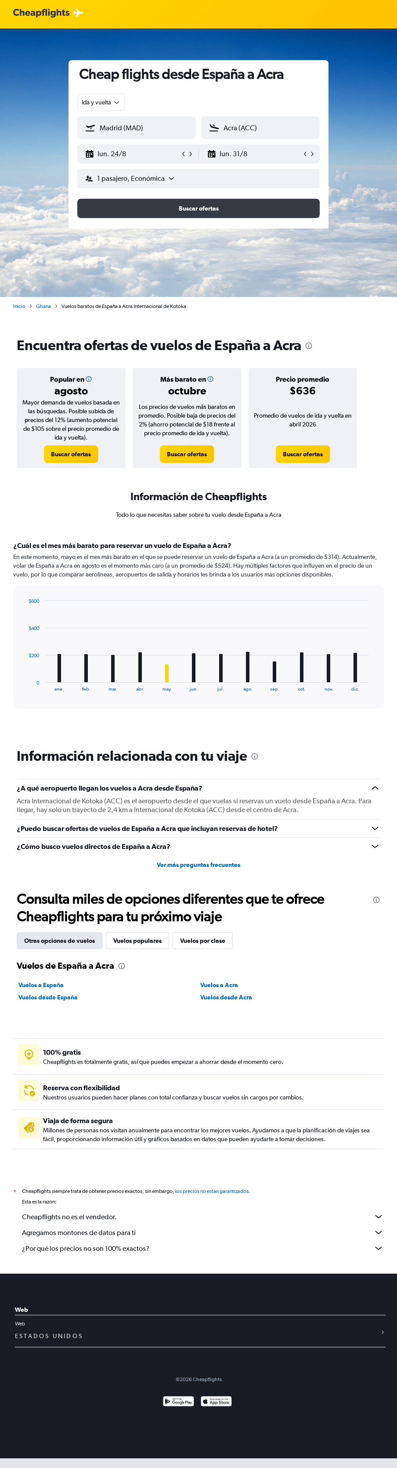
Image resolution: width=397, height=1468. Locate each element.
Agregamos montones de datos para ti (203, 1232)
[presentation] (309, 346)
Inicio (19, 306)
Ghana (43, 306)
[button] (132, 154)
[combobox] (101, 102)
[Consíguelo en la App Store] (216, 1402)
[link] (71, 454)
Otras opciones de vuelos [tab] (59, 940)
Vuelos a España (41, 984)
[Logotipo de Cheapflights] (41, 13)
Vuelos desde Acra (226, 997)
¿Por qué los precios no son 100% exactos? (203, 1248)
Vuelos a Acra (219, 984)
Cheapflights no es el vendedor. (203, 1216)
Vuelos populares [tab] (137, 940)
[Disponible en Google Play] (178, 1402)
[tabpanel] (198, 633)
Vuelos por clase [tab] (202, 940)
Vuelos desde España (48, 997)
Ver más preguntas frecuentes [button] (198, 864)
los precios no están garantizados (212, 1191)
